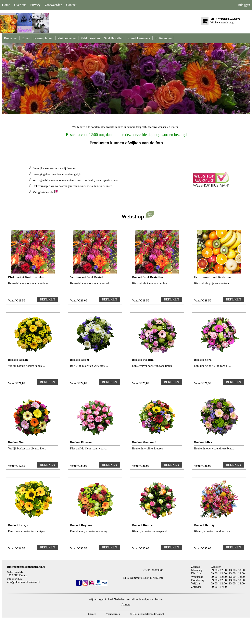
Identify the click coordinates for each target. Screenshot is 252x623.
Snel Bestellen (113, 38)
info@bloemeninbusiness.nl (23, 582)
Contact (71, 5)
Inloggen (244, 5)
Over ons (20, 5)
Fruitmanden (163, 38)
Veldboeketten (90, 38)
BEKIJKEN (47, 299)
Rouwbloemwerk (138, 38)
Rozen (26, 38)
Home (6, 5)
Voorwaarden (53, 5)
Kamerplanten (43, 38)
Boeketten (11, 38)
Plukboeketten (67, 38)
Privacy (35, 5)
